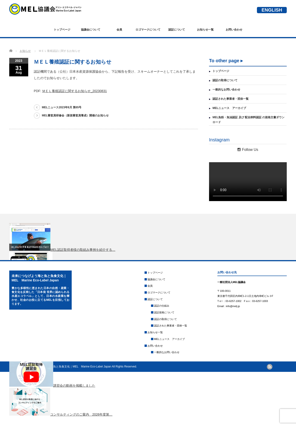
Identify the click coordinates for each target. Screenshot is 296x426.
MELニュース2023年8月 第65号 (61, 107)
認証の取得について (225, 80)
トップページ (62, 29)
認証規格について (164, 312)
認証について (176, 29)
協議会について (90, 29)
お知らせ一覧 (205, 29)
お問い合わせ (234, 29)
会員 (119, 29)
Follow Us (247, 150)
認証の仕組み (161, 305)
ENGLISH (272, 9)
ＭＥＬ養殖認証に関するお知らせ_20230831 (74, 91)
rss (269, 367)
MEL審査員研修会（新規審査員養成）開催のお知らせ (75, 115)
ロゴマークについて (148, 29)
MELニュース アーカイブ (229, 108)
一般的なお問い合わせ (226, 89)
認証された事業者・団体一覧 (231, 98)
